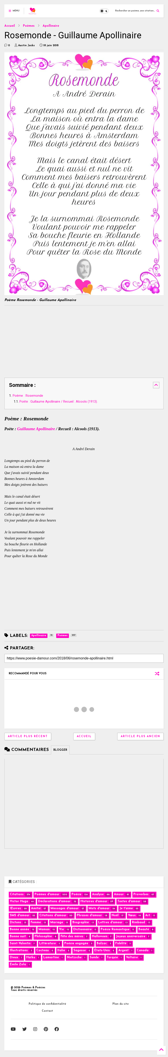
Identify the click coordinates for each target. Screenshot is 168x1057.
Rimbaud (138, 922)
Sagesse (80, 950)
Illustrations (19, 950)
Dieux (14, 957)
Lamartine (51, 957)
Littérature (47, 943)
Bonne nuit (18, 936)
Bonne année (19, 929)
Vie (61, 929)
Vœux (132, 915)
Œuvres (15, 908)
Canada (143, 950)
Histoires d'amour (93, 901)
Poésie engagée (76, 943)
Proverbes (141, 894)
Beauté (143, 929)
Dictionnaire (82, 929)
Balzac (102, 943)
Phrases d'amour (89, 915)
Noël (115, 915)
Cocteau (42, 950)
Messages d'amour (65, 908)
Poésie (76, 894)
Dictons (15, 922)
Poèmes (29, 26)
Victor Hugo (19, 901)
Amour (119, 894)
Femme (36, 922)
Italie (61, 950)
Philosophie (43, 936)
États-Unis (102, 950)
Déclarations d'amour (54, 901)
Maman (44, 929)
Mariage (56, 922)
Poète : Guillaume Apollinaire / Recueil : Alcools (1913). (58, 401)
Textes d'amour (128, 901)
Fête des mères (72, 936)
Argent (123, 950)
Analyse (98, 894)
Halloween (99, 936)
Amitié (36, 908)
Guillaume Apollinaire (36, 428)
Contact (47, 1011)
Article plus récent (28, 736)
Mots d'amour (99, 908)
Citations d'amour (52, 915)
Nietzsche (74, 957)
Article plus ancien (140, 736)
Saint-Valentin (20, 943)
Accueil (9, 26)
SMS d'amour (20, 915)
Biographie (80, 922)
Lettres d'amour (110, 922)
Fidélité (120, 943)
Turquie (112, 957)
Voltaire (132, 957)
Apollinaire (51, 26)
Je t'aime (126, 908)
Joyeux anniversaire (130, 936)
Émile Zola (18, 964)
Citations (17, 894)
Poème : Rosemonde (27, 396)
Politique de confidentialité (47, 1004)
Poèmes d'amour (47, 894)
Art (147, 915)
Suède (94, 957)
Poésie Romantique (115, 929)
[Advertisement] (41, 340)
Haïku (30, 957)
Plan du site (120, 1004)
